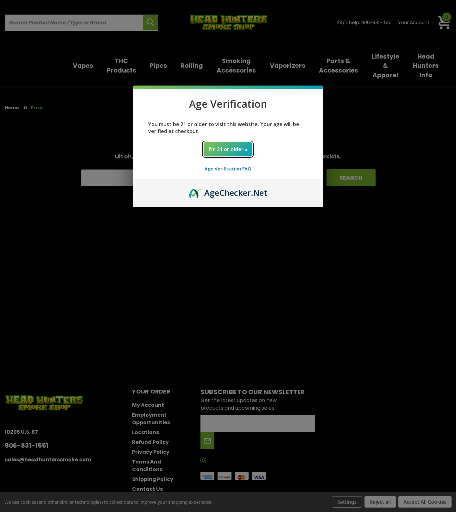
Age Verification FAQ (228, 169)
